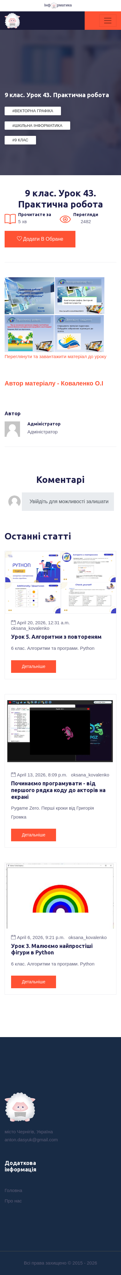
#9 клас (20, 140)
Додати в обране (40, 239)
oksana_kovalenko (30, 628)
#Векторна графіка (32, 111)
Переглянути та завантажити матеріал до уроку (56, 356)
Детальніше (33, 666)
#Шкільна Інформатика (37, 125)
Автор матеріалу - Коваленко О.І (54, 383)
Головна (13, 1190)
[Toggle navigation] (107, 20)
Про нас (13, 1200)
